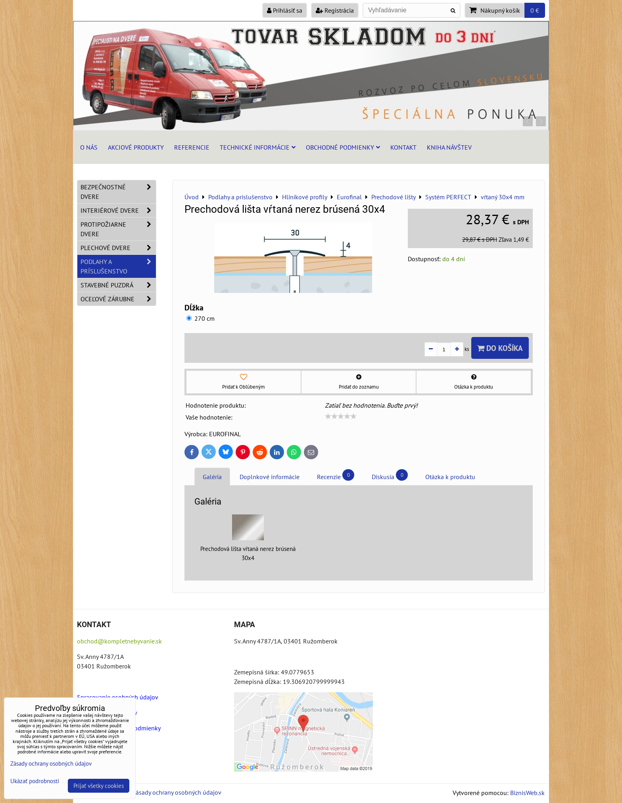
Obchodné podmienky (343, 147)
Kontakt (403, 147)
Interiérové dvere (118, 210)
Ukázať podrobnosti (34, 781)
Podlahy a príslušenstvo (118, 266)
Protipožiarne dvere (118, 229)
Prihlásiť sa (284, 10)
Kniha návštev (449, 147)
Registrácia (335, 10)
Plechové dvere (118, 247)
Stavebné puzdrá (118, 285)
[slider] (341, 416)
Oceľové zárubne (118, 299)
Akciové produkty (136, 147)
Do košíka (500, 348)
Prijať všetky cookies (98, 786)
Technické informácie (258, 147)
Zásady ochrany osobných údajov (176, 792)
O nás (89, 147)
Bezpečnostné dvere (118, 191)
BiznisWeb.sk (527, 793)
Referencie (191, 147)
